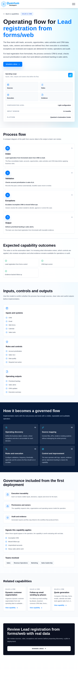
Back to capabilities (11, 14)
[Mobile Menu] (73, 4)
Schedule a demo (13, 64)
